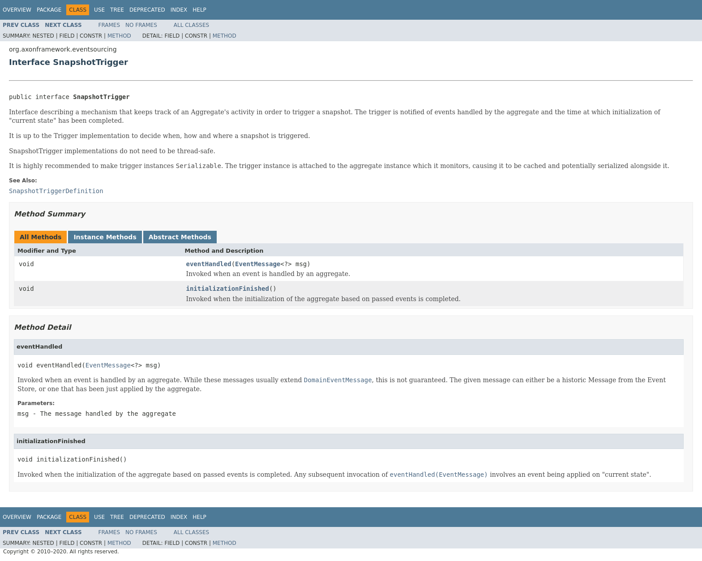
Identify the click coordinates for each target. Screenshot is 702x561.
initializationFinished (227, 288)
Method (119, 36)
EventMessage (257, 264)
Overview (17, 10)
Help (199, 10)
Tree (117, 10)
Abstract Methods (180, 237)
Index (179, 10)
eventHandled (208, 264)
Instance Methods (104, 237)
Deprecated (147, 10)
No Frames (141, 25)
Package (49, 10)
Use (99, 10)
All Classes (191, 25)
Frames (109, 25)
